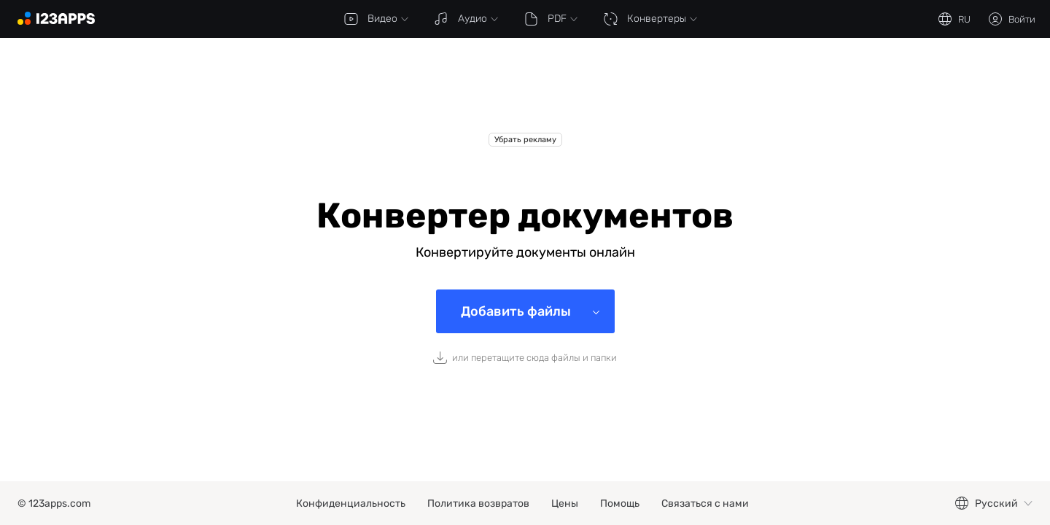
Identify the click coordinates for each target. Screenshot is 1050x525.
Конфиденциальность (350, 503)
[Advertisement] (525, 96)
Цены (564, 503)
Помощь (619, 503)
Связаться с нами (705, 503)
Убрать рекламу (525, 139)
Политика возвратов (478, 503)
